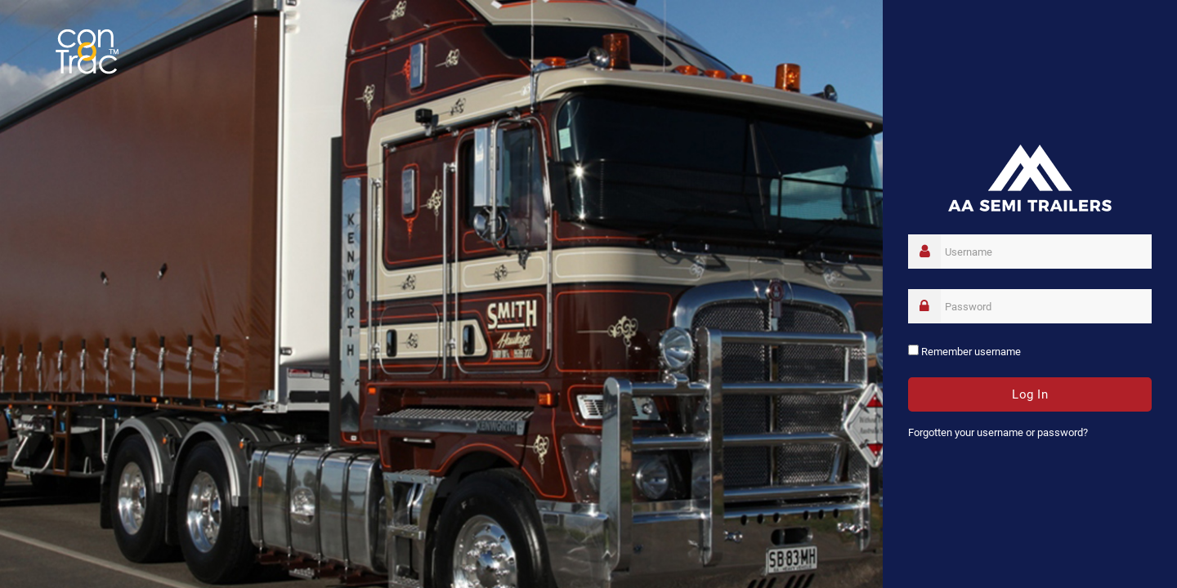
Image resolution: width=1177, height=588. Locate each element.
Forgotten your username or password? (998, 432)
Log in (1030, 394)
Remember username (971, 351)
